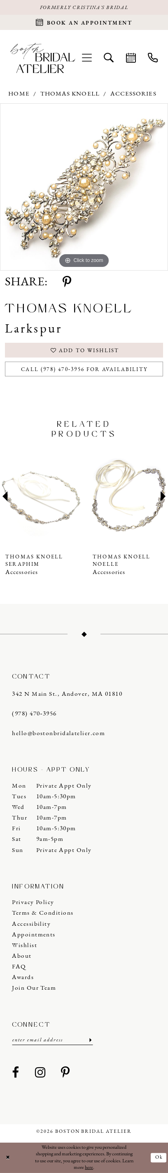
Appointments (33, 935)
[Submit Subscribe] (89, 1040)
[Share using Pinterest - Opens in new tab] (67, 282)
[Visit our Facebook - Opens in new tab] (15, 1073)
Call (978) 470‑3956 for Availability (84, 369)
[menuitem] (87, 58)
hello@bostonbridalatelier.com (58, 734)
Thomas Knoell (70, 94)
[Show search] (109, 58)
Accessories (133, 94)
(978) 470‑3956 (34, 714)
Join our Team (34, 988)
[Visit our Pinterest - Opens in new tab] (65, 1073)
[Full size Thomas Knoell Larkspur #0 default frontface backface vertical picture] (84, 187)
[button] (87, 58)
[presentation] (40, 496)
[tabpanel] (84, 187)
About (21, 956)
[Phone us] (152, 58)
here (89, 1167)
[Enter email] (52, 1040)
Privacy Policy (33, 903)
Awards (23, 978)
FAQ (19, 967)
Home (18, 94)
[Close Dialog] (8, 1158)
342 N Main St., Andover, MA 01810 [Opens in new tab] (67, 694)
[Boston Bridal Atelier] (42, 58)
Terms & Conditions (42, 913)
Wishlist (24, 946)
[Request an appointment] (84, 22)
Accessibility (31, 924)
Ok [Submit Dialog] (159, 1157)
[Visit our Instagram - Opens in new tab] (40, 1073)
